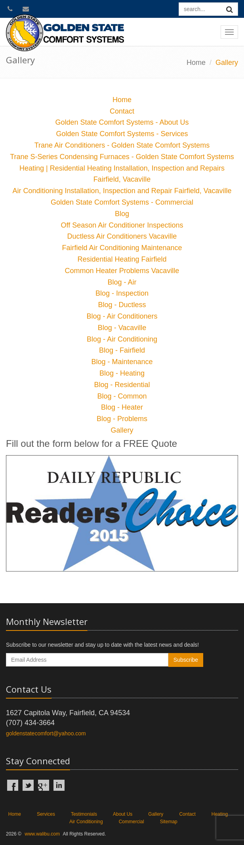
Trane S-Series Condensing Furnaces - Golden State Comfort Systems (122, 157)
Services (46, 814)
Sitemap (168, 821)
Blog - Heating (122, 373)
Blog (122, 214)
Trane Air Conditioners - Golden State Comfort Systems (122, 145)
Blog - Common (122, 396)
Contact (122, 111)
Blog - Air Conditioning (122, 339)
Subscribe (185, 660)
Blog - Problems (122, 419)
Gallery (122, 430)
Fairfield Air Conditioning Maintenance (122, 248)
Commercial (131, 821)
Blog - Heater (122, 407)
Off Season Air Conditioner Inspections (122, 225)
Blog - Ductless (122, 305)
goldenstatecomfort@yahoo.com (46, 733)
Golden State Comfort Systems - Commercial (122, 202)
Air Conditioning (86, 821)
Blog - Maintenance (121, 362)
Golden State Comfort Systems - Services (122, 134)
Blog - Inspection (122, 293)
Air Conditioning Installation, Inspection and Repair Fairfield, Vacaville (122, 191)
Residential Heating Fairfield (121, 259)
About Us (122, 814)
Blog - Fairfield (122, 350)
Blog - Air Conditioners (121, 316)
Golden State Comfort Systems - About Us (122, 122)
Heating (220, 814)
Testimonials (84, 814)
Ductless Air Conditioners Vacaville (122, 236)
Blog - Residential (122, 385)
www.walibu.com (42, 834)
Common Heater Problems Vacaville (122, 271)
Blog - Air (121, 282)
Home (196, 62)
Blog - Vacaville (122, 328)
